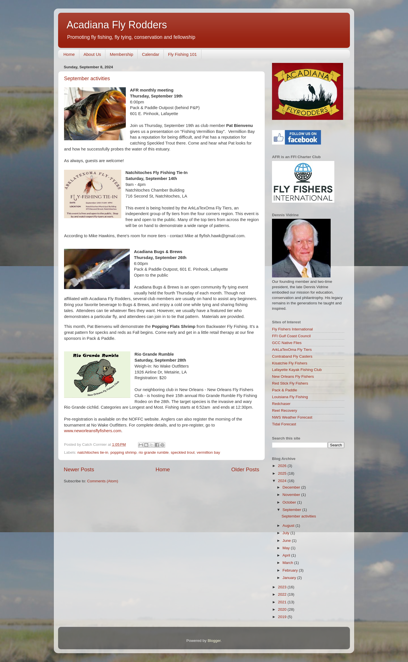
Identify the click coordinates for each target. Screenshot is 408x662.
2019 (283, 617)
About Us (92, 54)
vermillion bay (208, 452)
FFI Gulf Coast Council (291, 336)
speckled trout (183, 452)
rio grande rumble (154, 452)
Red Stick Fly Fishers (290, 383)
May (286, 548)
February (290, 570)
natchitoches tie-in (92, 452)
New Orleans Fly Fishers (293, 376)
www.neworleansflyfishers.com (92, 430)
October (289, 502)
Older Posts (245, 469)
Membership (121, 54)
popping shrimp (123, 452)
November (291, 495)
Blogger (214, 640)
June (287, 540)
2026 (283, 466)
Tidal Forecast (284, 424)
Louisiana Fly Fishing (290, 397)
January (289, 578)
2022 (283, 594)
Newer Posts (79, 469)
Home (69, 54)
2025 (283, 473)
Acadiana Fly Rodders (117, 25)
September (292, 510)
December (291, 487)
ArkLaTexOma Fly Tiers (292, 349)
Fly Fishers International (292, 329)
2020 (283, 609)
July (286, 533)
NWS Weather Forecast (292, 417)
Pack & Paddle (284, 390)
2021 (283, 602)
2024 (283, 481)
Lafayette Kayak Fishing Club (297, 370)
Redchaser (281, 404)
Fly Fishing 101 (182, 54)
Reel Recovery (284, 410)
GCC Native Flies (286, 343)
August (289, 525)
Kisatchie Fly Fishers (289, 363)
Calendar (150, 54)
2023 (283, 587)
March (288, 563)
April (286, 555)
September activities (87, 78)
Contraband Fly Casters (292, 356)
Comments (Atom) (102, 481)
